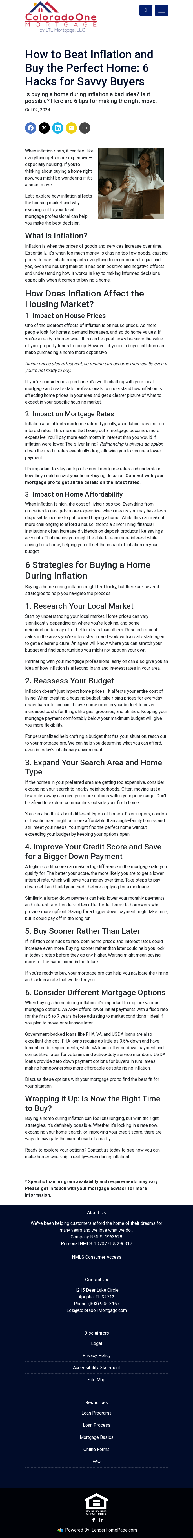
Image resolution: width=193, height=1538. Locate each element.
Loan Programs (96, 1413)
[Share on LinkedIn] (57, 128)
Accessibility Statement (96, 1367)
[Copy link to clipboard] (84, 128)
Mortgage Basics (97, 1437)
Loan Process (96, 1425)
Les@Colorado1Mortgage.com (96, 1310)
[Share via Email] (71, 128)
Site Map (96, 1379)
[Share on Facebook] (30, 128)
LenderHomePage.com (114, 1530)
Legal (96, 1343)
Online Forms (96, 1449)
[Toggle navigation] (161, 10)
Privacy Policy (97, 1355)
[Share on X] (44, 128)
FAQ (96, 1461)
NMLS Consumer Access (96, 1257)
